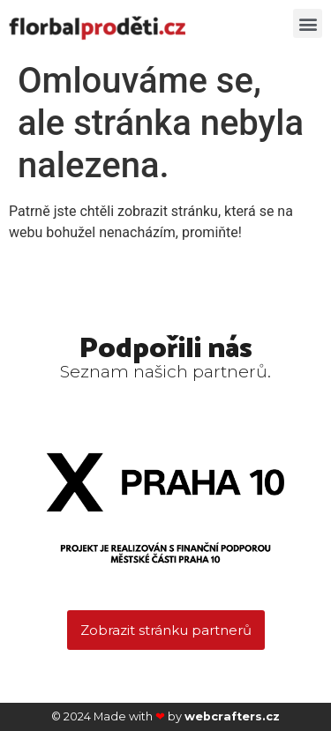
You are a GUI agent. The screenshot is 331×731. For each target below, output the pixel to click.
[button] (307, 23)
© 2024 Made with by (165, 716)
